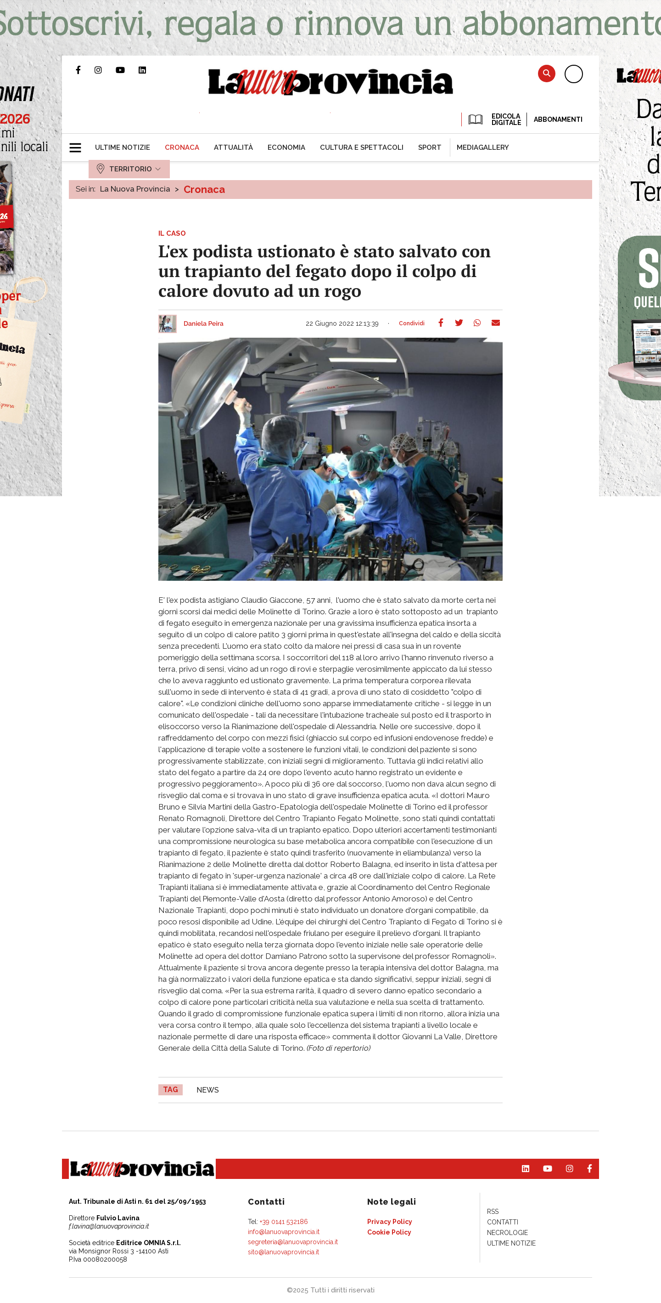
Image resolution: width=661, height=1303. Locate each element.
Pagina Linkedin (149, 70)
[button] (79, 144)
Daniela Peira (204, 324)
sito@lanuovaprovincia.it (283, 1252)
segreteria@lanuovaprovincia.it (293, 1242)
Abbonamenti (558, 119)
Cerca (546, 73)
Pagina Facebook (85, 70)
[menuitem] (123, 147)
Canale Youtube (127, 70)
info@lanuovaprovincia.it (283, 1231)
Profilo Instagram (105, 70)
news (207, 1090)
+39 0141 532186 (284, 1221)
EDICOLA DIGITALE (494, 119)
